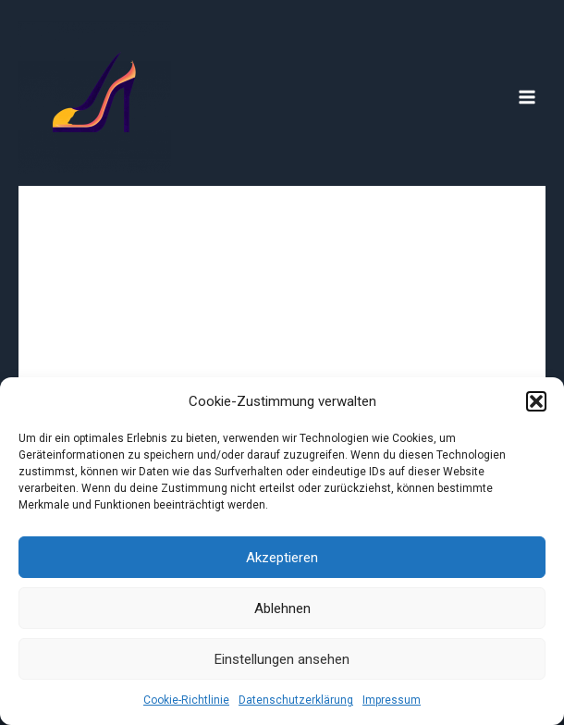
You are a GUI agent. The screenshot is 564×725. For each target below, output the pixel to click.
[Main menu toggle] (527, 98)
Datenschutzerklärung (296, 700)
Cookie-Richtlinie (186, 700)
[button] (536, 401)
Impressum (391, 700)
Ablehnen (282, 608)
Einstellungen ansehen (282, 659)
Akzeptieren (282, 557)
